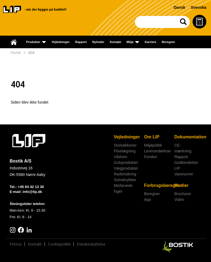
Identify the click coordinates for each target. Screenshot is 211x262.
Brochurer (182, 194)
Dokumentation (187, 137)
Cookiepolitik (59, 244)
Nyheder (98, 42)
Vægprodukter (126, 168)
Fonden (150, 157)
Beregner (168, 42)
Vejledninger (61, 42)
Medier (181, 185)
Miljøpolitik (153, 145)
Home (16, 52)
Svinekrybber (125, 180)
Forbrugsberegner (157, 185)
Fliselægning (124, 151)
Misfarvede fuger (123, 188)
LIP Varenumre (183, 171)
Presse (16, 244)
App (147, 199)
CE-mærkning (182, 148)
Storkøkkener (125, 145)
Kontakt (115, 42)
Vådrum (120, 157)
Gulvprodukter (126, 162)
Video (179, 199)
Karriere (150, 42)
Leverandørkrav (157, 151)
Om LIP (151, 137)
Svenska (198, 7)
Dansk (179, 7)
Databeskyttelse (91, 244)
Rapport (81, 42)
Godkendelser (186, 162)
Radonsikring (125, 174)
